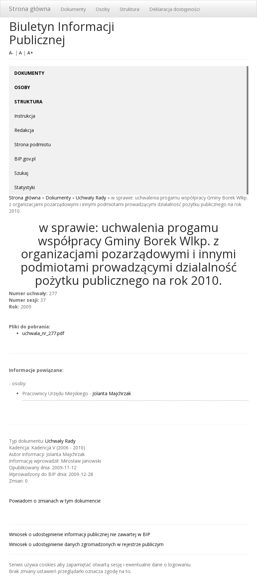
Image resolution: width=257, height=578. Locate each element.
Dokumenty (73, 9)
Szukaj (21, 173)
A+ (30, 53)
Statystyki (24, 187)
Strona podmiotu (32, 144)
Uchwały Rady (91, 197)
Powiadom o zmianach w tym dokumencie (55, 501)
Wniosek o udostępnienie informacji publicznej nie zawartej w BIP (79, 534)
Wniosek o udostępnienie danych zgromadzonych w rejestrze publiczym (86, 544)
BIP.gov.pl (25, 159)
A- (11, 53)
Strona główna (30, 9)
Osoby (103, 9)
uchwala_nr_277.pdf (43, 333)
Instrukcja (24, 116)
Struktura (129, 9)
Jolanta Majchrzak (111, 393)
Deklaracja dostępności (174, 9)
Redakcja (24, 130)
